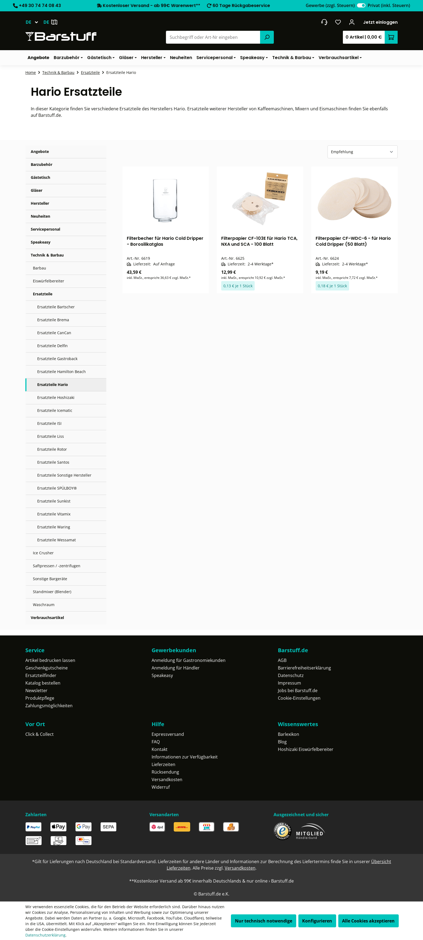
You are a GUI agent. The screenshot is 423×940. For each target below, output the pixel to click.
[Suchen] (267, 37)
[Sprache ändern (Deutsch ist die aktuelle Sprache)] (34, 22)
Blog (282, 742)
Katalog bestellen (42, 683)
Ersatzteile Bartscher (56, 306)
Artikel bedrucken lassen (50, 660)
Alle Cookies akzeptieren (368, 921)
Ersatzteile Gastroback (57, 358)
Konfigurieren (317, 921)
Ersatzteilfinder (40, 675)
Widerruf (161, 787)
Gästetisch (40, 177)
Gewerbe (330, 5)
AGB (282, 660)
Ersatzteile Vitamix (53, 514)
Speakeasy (40, 242)
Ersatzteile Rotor (52, 449)
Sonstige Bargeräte (50, 578)
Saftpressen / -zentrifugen (56, 565)
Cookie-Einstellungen (299, 698)
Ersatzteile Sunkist (53, 501)
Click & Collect (39, 734)
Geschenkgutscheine (46, 668)
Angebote (40, 151)
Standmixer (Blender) (52, 591)
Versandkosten (167, 779)
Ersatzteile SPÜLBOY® (57, 488)
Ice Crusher (43, 552)
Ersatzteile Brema (53, 319)
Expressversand (168, 734)
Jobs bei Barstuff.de (298, 690)
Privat (389, 5)
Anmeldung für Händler (176, 668)
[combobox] (213, 37)
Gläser (36, 190)
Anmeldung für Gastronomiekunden (189, 660)
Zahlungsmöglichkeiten (49, 706)
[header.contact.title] (324, 22)
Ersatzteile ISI (49, 423)
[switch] (361, 5)
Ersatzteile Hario (52, 384)
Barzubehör (41, 164)
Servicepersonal (45, 229)
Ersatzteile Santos (53, 462)
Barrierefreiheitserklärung (304, 668)
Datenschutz (291, 675)
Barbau (39, 268)
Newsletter (36, 690)
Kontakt (160, 749)
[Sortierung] (363, 151)
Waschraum (43, 604)
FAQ (156, 742)
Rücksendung (165, 772)
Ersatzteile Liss (50, 436)
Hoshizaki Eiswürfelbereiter (305, 749)
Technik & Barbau (47, 255)
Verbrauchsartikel (47, 617)
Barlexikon (288, 734)
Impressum (289, 683)
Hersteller (40, 203)
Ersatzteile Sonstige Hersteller (64, 475)
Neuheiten (40, 216)
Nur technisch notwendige (263, 921)
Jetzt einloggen (380, 22)
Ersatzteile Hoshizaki (55, 397)
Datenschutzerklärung (45, 935)
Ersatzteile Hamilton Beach (61, 371)
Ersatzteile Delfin (52, 345)
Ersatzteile (42, 293)
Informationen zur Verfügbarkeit (185, 757)
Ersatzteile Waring (53, 526)
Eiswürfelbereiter (48, 280)
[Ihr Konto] (352, 22)
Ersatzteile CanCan (54, 332)
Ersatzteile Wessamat (56, 539)
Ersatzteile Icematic (54, 410)
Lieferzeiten (163, 764)
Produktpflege (39, 698)
